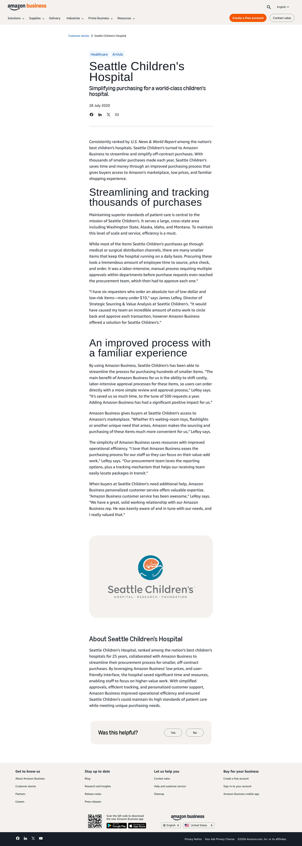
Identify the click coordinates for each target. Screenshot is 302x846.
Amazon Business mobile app (241, 793)
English (283, 6)
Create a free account (236, 778)
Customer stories (25, 786)
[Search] (269, 7)
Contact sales (162, 778)
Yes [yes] (173, 733)
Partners (20, 793)
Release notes (93, 793)
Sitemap (159, 793)
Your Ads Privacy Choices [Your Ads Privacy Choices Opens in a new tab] (220, 839)
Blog (87, 778)
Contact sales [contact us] (282, 18)
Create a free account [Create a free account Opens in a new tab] (247, 18)
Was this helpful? (118, 732)
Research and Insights (98, 786)
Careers (19, 801)
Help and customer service (170, 786)
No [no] (195, 733)
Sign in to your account (237, 786)
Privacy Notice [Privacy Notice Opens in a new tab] (193, 839)
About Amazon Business (30, 778)
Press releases (93, 801)
